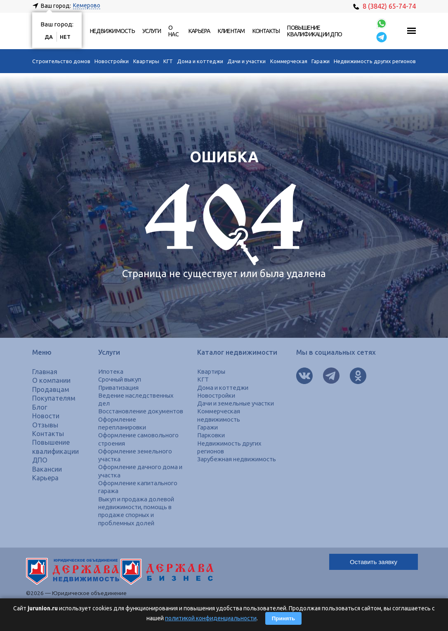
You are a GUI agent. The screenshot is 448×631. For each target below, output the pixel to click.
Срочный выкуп (119, 379)
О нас (173, 31)
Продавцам (50, 389)
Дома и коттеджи (200, 61)
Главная (44, 371)
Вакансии (47, 469)
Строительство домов (61, 61)
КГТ (168, 61)
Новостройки (111, 61)
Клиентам (231, 31)
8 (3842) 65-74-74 (384, 6)
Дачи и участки (246, 61)
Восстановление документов (140, 411)
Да (49, 37)
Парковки (211, 435)
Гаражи (320, 61)
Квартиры (146, 61)
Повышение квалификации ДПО (314, 31)
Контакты (266, 31)
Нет (65, 37)
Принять (283, 618)
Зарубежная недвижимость (236, 459)
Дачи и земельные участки (235, 403)
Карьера (199, 31)
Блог (39, 407)
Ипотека (110, 371)
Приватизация (118, 387)
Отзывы (45, 425)
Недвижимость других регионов (375, 61)
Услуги (151, 31)
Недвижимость (112, 31)
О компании (51, 380)
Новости (45, 416)
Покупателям (53, 398)
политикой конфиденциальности (211, 618)
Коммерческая (288, 61)
